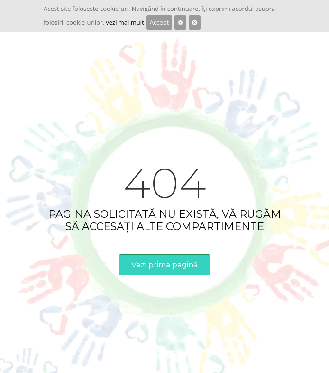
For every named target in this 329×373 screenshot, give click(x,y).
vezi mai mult (125, 22)
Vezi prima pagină (164, 264)
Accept (159, 22)
